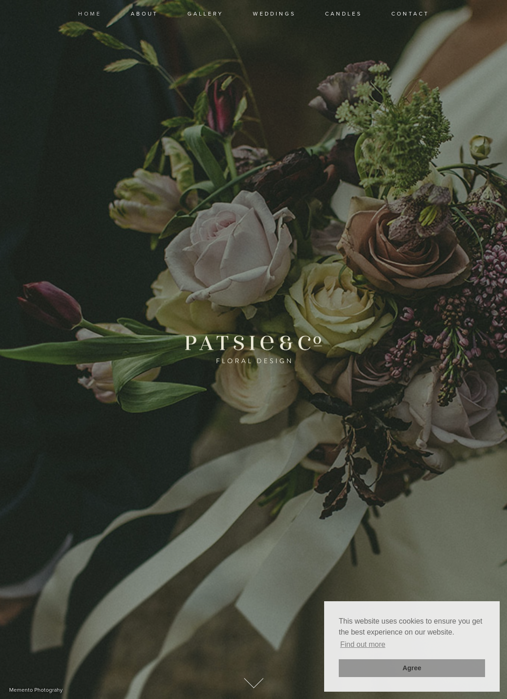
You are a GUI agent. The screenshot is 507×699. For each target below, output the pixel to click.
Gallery (205, 14)
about (144, 14)
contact (410, 14)
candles (343, 14)
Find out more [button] (362, 644)
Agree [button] (412, 668)
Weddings (274, 14)
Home (89, 14)
